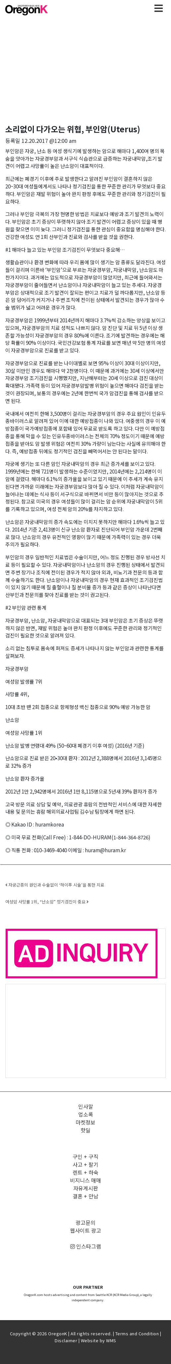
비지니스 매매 (85, 1180)
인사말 (85, 1106)
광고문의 (85, 1222)
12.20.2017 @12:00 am (49, 141)
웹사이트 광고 (85, 1230)
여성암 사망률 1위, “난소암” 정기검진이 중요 (46, 901)
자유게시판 (85, 1188)
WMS (111, 1340)
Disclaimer (66, 1340)
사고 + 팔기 (85, 1164)
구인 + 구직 (85, 1156)
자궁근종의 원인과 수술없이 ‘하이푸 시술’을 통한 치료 (54, 885)
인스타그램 (85, 1246)
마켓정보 (85, 1122)
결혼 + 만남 (85, 1196)
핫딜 (85, 1130)
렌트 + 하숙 (85, 1172)
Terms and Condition (137, 1333)
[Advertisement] (85, 1030)
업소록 (85, 1114)
